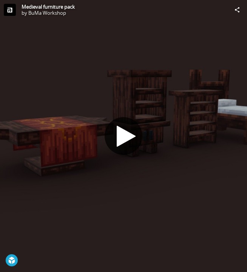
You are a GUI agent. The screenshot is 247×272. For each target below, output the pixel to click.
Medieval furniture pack (48, 6)
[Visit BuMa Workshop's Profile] (10, 10)
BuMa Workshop (47, 12)
